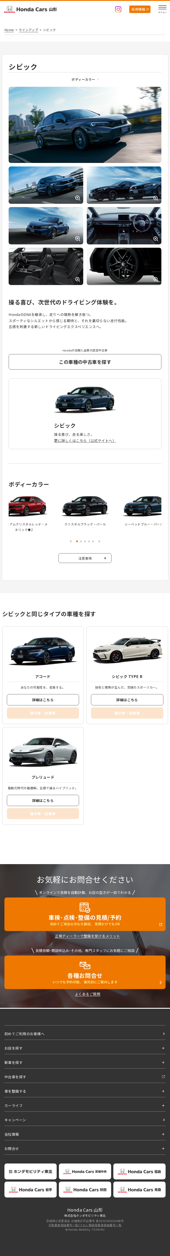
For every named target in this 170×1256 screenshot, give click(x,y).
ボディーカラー (83, 79)
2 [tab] (81, 541)
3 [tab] (85, 541)
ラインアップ (28, 29)
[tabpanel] (85, 510)
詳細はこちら (43, 700)
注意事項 (85, 558)
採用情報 (138, 9)
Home (9, 29)
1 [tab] (77, 541)
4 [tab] (89, 541)
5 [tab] (93, 541)
